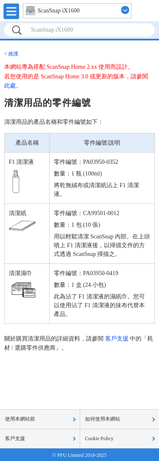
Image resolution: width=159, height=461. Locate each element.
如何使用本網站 (102, 419)
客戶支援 (117, 339)
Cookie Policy (99, 438)
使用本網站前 (20, 419)
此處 (10, 86)
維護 (13, 54)
